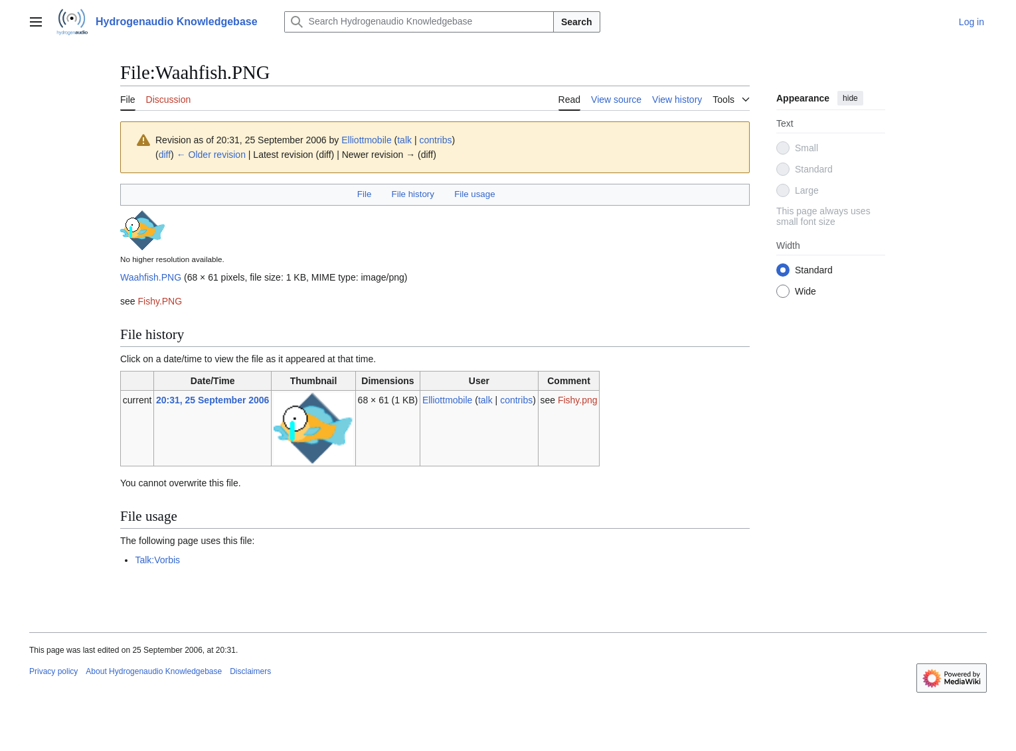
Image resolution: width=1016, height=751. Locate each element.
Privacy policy (53, 671)
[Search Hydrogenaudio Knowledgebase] (419, 22)
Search (576, 22)
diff (165, 154)
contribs (435, 140)
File (364, 194)
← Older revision (211, 154)
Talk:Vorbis (157, 560)
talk (404, 140)
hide (850, 98)
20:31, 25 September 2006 (212, 400)
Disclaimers (250, 671)
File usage (474, 194)
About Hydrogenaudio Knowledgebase (154, 671)
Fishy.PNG (159, 301)
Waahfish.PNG (150, 277)
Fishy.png (578, 400)
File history (413, 194)
